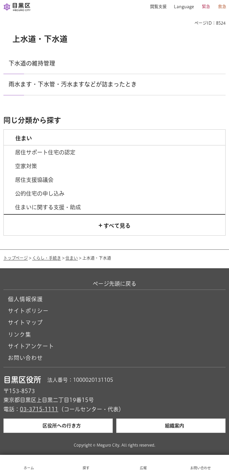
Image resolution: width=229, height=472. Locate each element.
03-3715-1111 (39, 409)
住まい (71, 258)
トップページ (15, 258)
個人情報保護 (25, 299)
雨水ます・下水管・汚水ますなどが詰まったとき (73, 84)
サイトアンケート (31, 346)
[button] (156, 6)
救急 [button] (222, 6)
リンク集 (19, 334)
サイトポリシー (28, 311)
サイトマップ (25, 322)
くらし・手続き (46, 258)
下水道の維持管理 (32, 63)
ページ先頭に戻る (114, 283)
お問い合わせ (25, 358)
